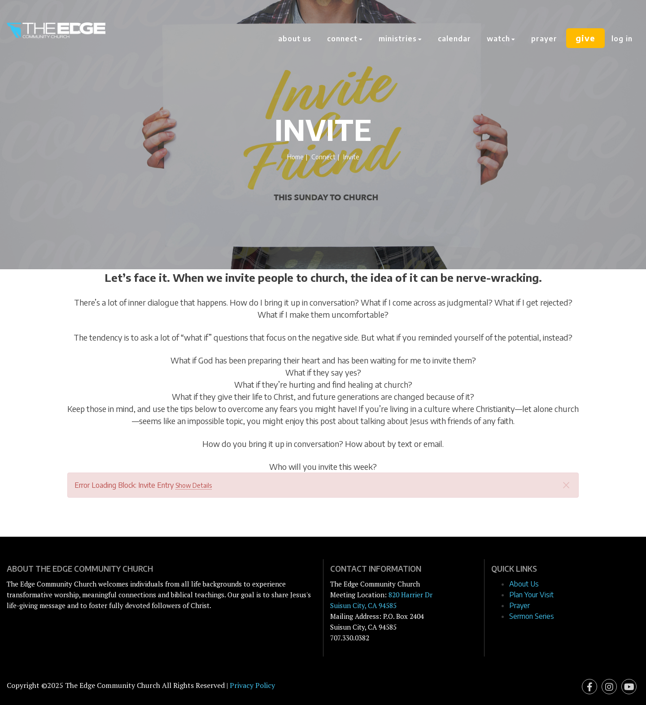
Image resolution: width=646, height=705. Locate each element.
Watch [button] (500, 38)
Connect (323, 157)
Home (295, 157)
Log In (622, 38)
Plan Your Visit (531, 594)
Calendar (454, 38)
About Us (294, 38)
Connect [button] (344, 38)
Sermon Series (531, 616)
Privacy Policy (252, 685)
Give (585, 38)
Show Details (193, 485)
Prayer (544, 38)
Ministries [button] (400, 38)
